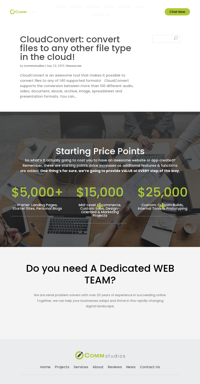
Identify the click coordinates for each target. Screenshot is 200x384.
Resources (73, 42)
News (140, 7)
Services (93, 7)
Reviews (125, 7)
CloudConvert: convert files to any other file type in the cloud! (75, 25)
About (109, 7)
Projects (76, 7)
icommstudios (34, 42)
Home (60, 7)
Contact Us (100, 15)
